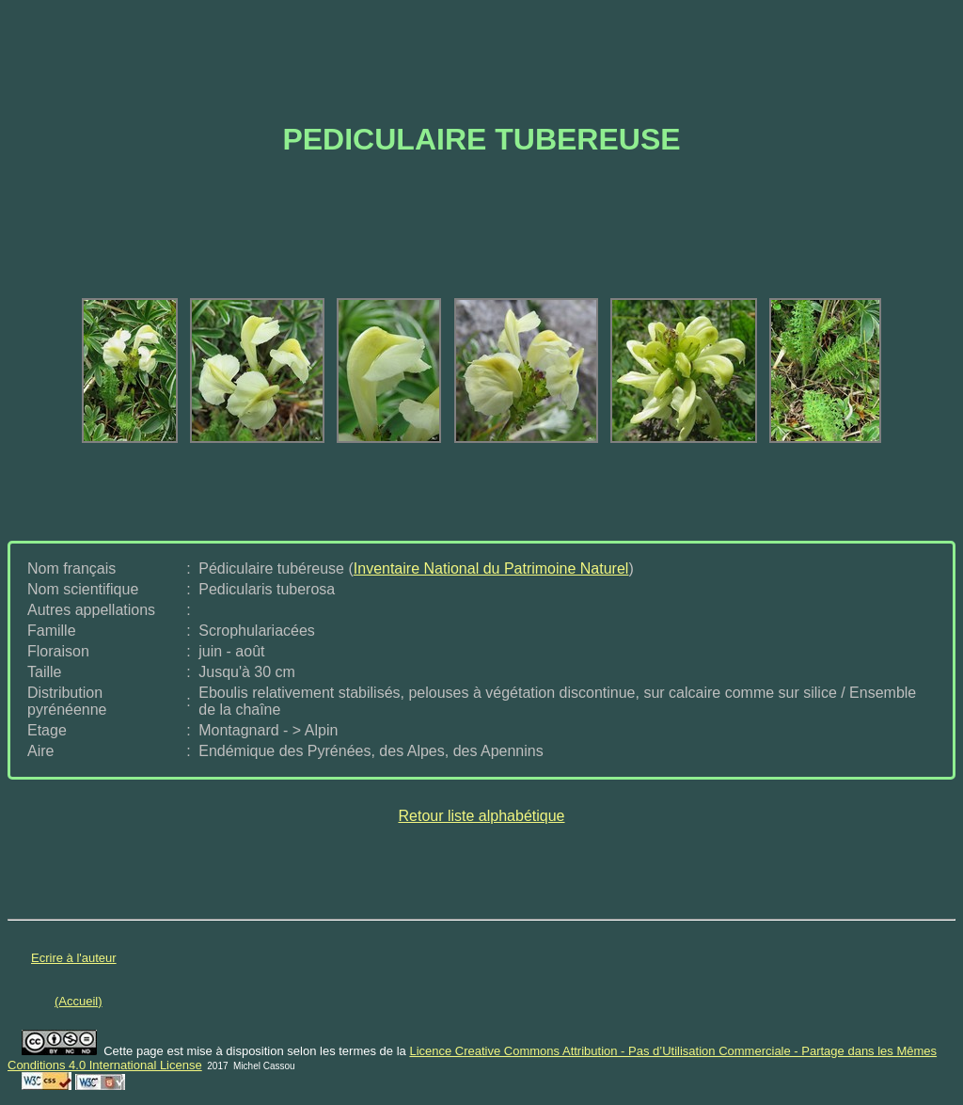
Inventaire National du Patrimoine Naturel (491, 568)
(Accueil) (79, 1001)
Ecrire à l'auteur (74, 958)
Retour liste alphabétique (481, 816)
